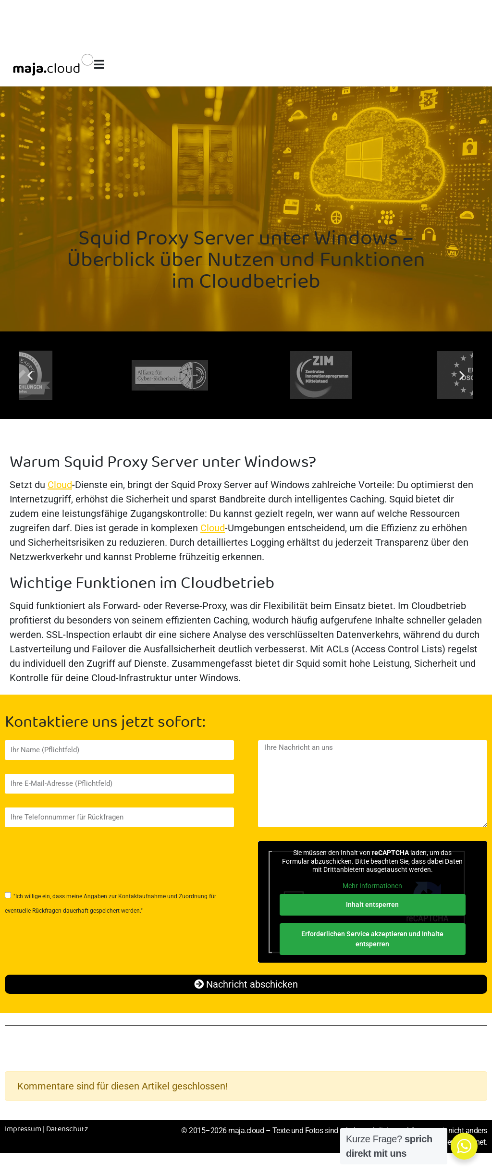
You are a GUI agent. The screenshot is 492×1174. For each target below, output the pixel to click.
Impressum (23, 1129)
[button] (30, 375)
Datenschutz (67, 1129)
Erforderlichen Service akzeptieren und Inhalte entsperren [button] (373, 939)
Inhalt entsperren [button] (372, 904)
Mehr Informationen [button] (373, 886)
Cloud (60, 484)
